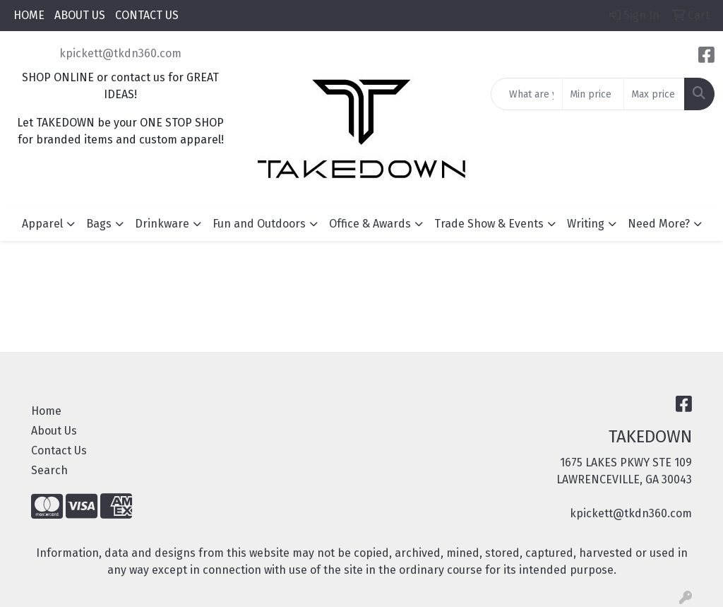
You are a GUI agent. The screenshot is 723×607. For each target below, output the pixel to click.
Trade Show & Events (489, 223)
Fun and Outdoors (259, 223)
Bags (99, 223)
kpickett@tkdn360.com (120, 53)
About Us (54, 430)
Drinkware (162, 223)
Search (49, 470)
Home (46, 411)
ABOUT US (79, 15)
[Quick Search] (527, 94)
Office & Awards (370, 223)
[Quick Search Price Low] (592, 94)
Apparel (42, 223)
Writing (585, 223)
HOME (28, 15)
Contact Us (59, 450)
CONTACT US (147, 15)
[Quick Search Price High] (654, 94)
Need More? (659, 223)
